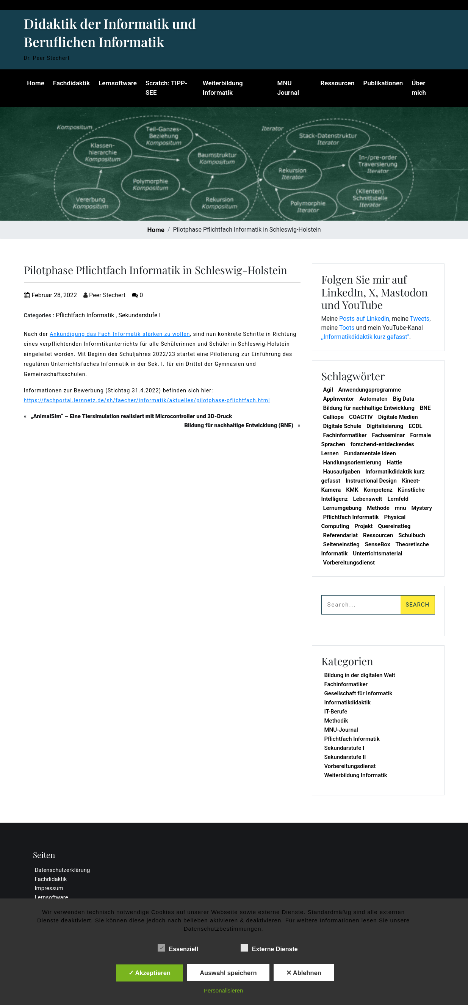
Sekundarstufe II (345, 757)
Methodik (336, 720)
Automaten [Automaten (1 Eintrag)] (373, 398)
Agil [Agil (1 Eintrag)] (328, 389)
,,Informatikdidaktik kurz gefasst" (365, 336)
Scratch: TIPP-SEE (166, 88)
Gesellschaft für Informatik (358, 693)
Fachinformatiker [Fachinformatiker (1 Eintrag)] (345, 435)
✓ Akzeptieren (149, 972)
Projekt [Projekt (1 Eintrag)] (363, 526)
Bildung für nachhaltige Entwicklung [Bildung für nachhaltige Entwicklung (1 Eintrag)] (369, 408)
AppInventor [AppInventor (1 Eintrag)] (338, 398)
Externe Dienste (269, 947)
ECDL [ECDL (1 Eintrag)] (415, 426)
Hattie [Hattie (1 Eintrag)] (394, 462)
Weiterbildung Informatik (222, 88)
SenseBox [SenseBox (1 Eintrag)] (377, 544)
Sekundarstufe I (139, 315)
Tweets (420, 318)
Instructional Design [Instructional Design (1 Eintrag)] (371, 480)
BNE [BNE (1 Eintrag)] (425, 408)
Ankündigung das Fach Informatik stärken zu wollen (120, 334)
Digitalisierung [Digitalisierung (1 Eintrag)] (384, 426)
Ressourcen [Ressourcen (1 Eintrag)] (378, 535)
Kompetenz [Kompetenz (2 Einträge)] (377, 489)
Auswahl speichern (228, 972)
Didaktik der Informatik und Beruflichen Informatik (110, 32)
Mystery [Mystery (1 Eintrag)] (422, 508)
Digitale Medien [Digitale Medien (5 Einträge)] (398, 417)
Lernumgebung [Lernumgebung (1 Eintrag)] (342, 508)
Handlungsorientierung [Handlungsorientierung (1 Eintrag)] (352, 462)
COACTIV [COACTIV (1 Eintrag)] (361, 417)
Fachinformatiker (346, 684)
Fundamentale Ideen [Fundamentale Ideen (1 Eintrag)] (370, 453)
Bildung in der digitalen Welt (359, 675)
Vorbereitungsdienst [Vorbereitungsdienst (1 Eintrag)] (349, 562)
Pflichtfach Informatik (85, 315)
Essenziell (178, 947)
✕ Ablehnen (303, 972)
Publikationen (383, 83)
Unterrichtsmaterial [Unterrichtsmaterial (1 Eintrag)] (377, 553)
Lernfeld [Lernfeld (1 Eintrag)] (398, 498)
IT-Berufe (335, 711)
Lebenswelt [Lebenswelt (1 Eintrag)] (367, 498)
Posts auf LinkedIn (364, 318)
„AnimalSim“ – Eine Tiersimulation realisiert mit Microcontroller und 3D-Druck (131, 416)
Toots (347, 327)
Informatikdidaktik (347, 702)
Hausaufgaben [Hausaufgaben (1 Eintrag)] (341, 471)
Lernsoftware (117, 83)
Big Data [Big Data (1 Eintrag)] (404, 398)
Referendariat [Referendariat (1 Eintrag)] (340, 535)
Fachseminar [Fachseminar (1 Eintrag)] (388, 435)
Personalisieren (223, 990)
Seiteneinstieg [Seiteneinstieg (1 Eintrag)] (341, 544)
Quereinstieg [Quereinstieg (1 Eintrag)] (394, 526)
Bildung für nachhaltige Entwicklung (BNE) (238, 425)
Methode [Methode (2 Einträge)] (378, 508)
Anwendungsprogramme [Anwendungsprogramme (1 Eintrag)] (369, 389)
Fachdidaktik (71, 83)
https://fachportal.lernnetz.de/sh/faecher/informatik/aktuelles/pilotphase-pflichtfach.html (147, 400)
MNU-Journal (341, 729)
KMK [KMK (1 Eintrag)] (352, 489)
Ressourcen (338, 83)
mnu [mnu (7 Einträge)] (400, 508)
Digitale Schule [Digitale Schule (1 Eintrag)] (342, 426)
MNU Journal (288, 88)
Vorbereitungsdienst (350, 766)
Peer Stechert (104, 295)
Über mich (419, 88)
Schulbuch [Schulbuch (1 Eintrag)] (411, 535)
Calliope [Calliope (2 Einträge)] (333, 417)
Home (35, 83)
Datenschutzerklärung (62, 870)
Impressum (49, 888)
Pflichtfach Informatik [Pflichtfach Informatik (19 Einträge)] (351, 517)
